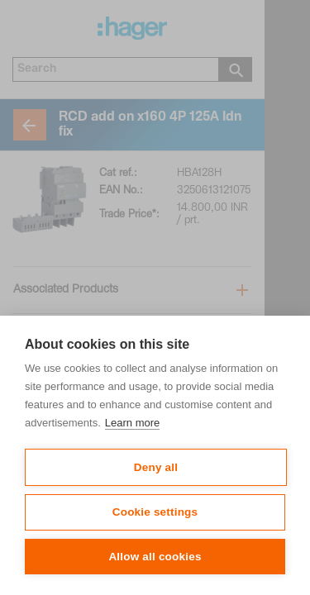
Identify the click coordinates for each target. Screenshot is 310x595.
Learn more (132, 422)
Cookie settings (155, 512)
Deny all (156, 467)
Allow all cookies (154, 556)
